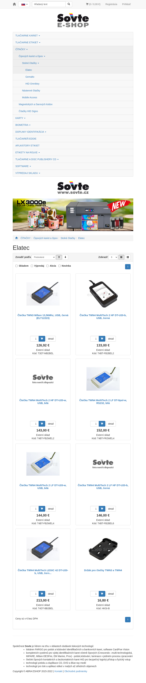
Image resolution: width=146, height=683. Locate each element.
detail (51, 338)
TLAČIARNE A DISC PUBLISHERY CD (37, 159)
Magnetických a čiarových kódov (36, 104)
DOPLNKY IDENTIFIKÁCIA (30, 131)
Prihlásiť (126, 4)
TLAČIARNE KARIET (27, 35)
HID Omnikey (32, 83)
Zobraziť (103, 257)
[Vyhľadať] (68, 4)
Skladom (23, 265)
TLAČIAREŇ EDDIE (25, 138)
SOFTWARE (23, 166)
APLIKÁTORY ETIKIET (27, 145)
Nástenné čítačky (31, 90)
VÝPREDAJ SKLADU (27, 173)
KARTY (20, 118)
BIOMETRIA (22, 125)
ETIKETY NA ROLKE (27, 152)
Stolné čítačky (30, 63)
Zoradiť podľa (23, 257)
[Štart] (16, 238)
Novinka (66, 265)
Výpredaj (39, 265)
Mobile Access (29, 97)
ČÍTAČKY (21, 49)
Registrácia (111, 4)
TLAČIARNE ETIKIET (27, 42)
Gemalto (29, 76)
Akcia (53, 265)
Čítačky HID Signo (28, 111)
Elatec (28, 70)
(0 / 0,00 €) (93, 4)
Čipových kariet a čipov (32, 56)
